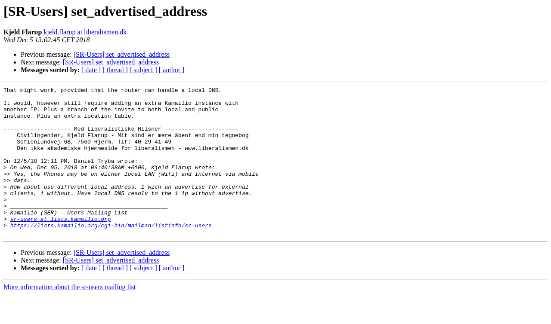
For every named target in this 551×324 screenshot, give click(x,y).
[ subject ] (143, 69)
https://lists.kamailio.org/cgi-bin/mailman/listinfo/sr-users (111, 253)
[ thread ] (115, 69)
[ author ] (172, 69)
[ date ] (91, 69)
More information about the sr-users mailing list (69, 316)
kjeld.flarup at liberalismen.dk (85, 32)
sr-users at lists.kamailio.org (60, 246)
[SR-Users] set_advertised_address (122, 54)
